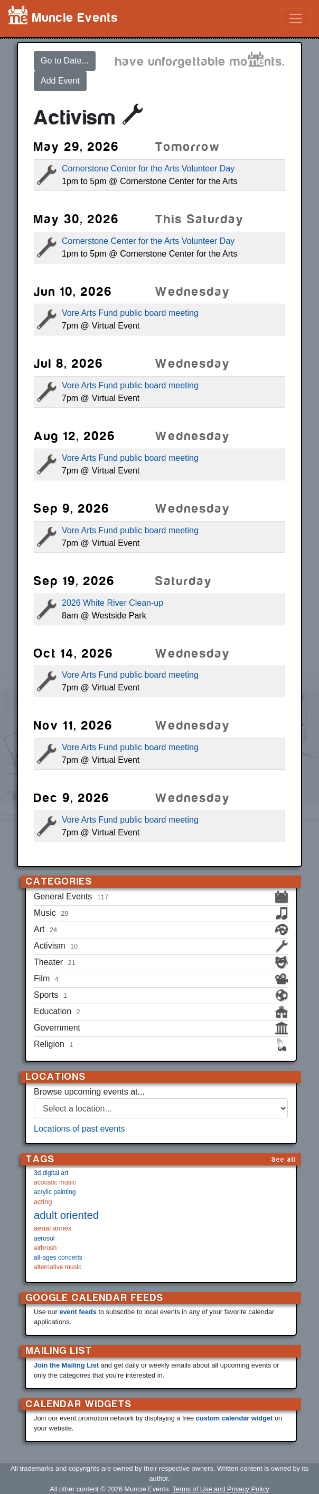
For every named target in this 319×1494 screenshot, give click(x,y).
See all (283, 1159)
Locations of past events (79, 1128)
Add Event (60, 80)
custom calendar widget (234, 1418)
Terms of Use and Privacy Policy (220, 1489)
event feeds (77, 1312)
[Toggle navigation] (296, 18)
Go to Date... (65, 60)
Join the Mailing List (66, 1365)
